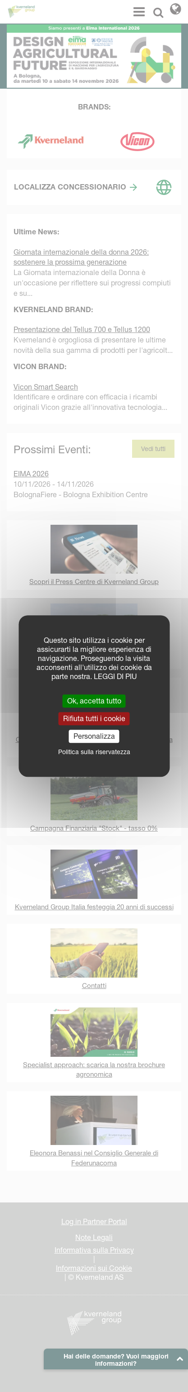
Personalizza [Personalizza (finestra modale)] (94, 736)
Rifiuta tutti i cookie (94, 718)
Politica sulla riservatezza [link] (94, 752)
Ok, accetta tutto (94, 700)
